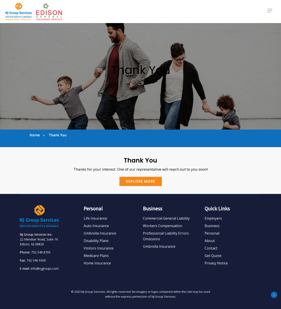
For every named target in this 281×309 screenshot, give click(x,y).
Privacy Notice (216, 263)
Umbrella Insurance (100, 233)
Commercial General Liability (166, 218)
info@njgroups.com (45, 268)
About (210, 240)
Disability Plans (96, 240)
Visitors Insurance (98, 248)
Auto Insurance (96, 225)
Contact (211, 248)
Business (212, 225)
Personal (212, 233)
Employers (213, 218)
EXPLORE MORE (140, 181)
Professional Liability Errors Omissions (166, 236)
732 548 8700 (40, 252)
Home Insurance (97, 263)
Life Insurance (95, 218)
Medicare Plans (96, 255)
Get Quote (213, 255)
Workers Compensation (162, 225)
